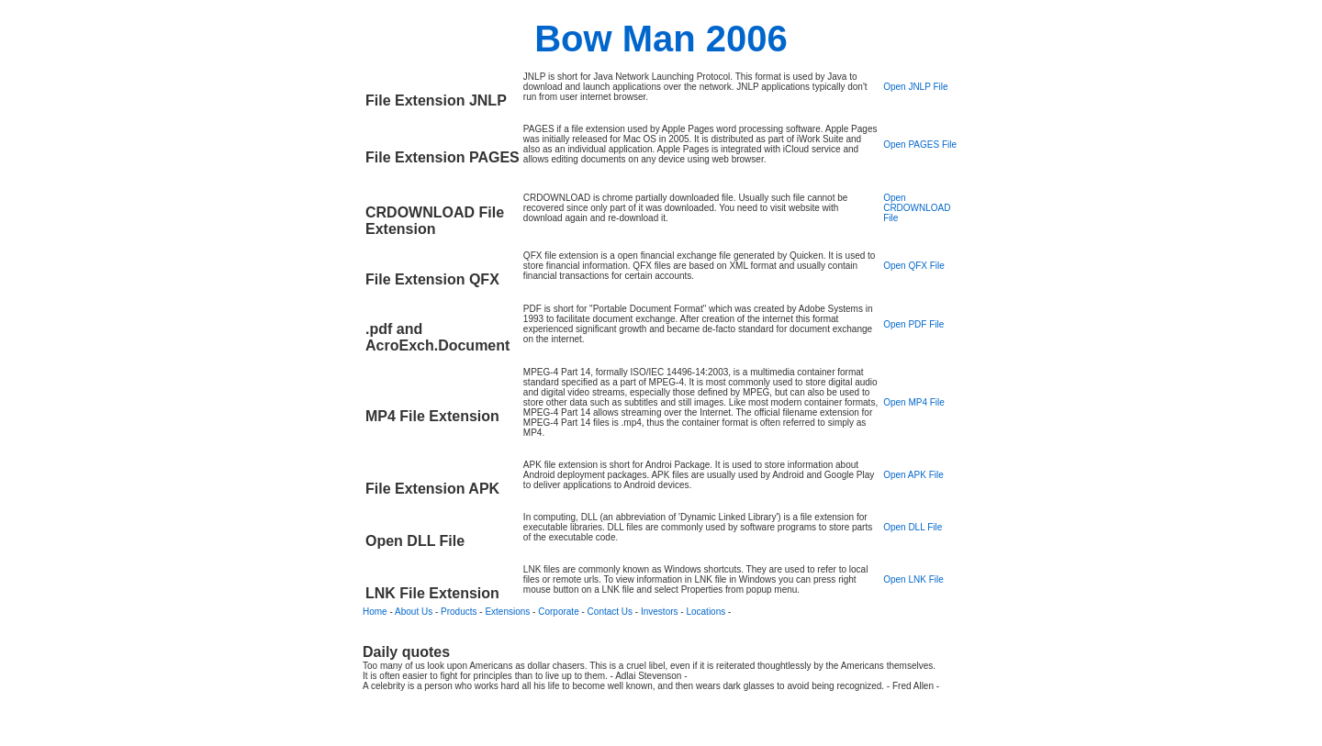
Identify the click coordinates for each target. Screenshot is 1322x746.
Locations (705, 612)
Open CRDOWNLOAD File (916, 208)
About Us (413, 612)
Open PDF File (913, 324)
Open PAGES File (920, 144)
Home (375, 612)
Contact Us (610, 612)
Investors (659, 612)
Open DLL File (912, 527)
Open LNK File (913, 579)
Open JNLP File (915, 87)
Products (458, 612)
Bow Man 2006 (661, 38)
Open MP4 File (914, 402)
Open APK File (913, 475)
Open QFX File (914, 266)
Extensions (507, 612)
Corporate (558, 612)
